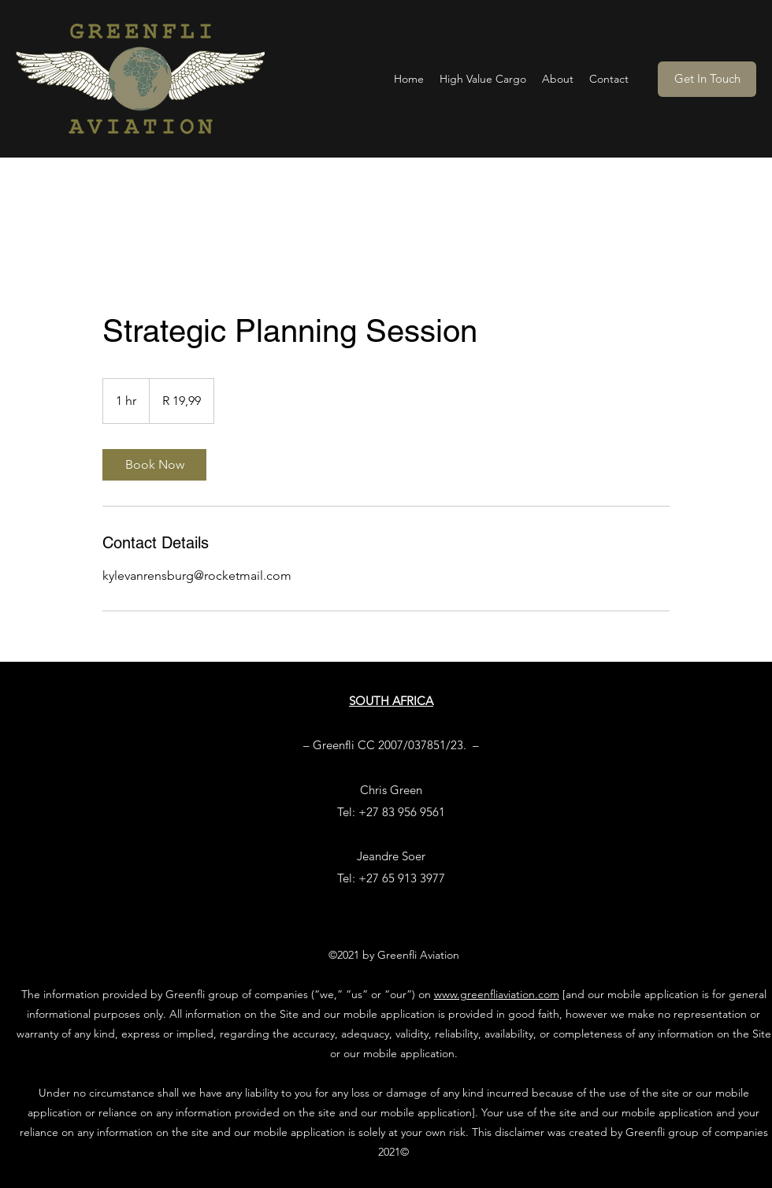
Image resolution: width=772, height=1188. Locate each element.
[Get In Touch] (707, 79)
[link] (154, 465)
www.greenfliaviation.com (496, 994)
